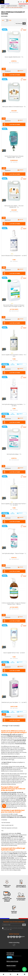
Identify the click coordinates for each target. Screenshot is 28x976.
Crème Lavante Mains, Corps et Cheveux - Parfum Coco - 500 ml (14, 603)
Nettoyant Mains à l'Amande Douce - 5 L (14, 106)
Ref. (10, 62)
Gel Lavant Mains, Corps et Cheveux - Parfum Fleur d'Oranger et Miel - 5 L (14, 305)
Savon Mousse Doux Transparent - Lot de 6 (14, 255)
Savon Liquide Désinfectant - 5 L (14, 57)
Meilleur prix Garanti (7, 886)
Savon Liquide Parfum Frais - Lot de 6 (14, 653)
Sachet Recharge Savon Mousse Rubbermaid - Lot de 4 (14, 156)
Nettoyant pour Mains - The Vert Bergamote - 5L (14, 206)
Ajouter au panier (15, 75)
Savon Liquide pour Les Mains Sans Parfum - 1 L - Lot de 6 (14, 504)
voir (10, 929)
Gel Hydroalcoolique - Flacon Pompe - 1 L (14, 553)
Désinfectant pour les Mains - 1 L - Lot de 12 (14, 702)
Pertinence (21, 23)
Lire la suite (4, 16)
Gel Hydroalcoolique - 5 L (14, 454)
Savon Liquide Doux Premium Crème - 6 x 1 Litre (14, 355)
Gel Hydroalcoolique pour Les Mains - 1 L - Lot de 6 (14, 405)
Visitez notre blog (14, 942)
